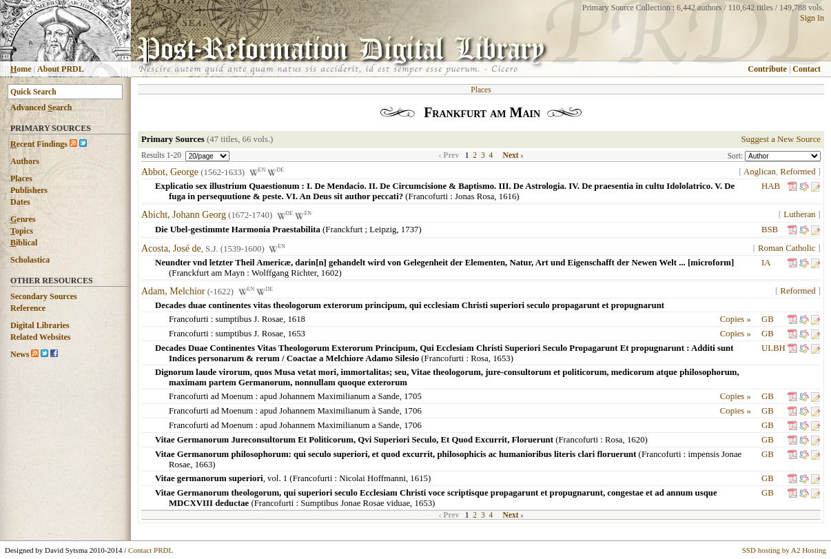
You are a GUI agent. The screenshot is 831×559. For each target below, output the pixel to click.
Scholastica (30, 260)
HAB (770, 186)
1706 (413, 411)
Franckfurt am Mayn (208, 273)
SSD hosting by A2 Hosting (784, 550)
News (19, 354)
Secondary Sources (43, 296)
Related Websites (40, 337)
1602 (330, 273)
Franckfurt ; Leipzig (360, 229)
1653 (296, 333)
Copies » (735, 319)
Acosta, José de (171, 248)
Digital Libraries (40, 325)
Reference (27, 308)
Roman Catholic (787, 248)
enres (22, 219)
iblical (23, 242)
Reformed (797, 171)
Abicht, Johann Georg (183, 215)
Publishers (29, 190)
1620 (636, 440)
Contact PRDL (150, 550)
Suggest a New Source (781, 139)
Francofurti (429, 196)
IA (765, 262)
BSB (769, 229)
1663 (204, 464)
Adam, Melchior (173, 291)
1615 (419, 478)
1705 (413, 396)
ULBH (773, 348)
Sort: (736, 156)
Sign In (812, 18)
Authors (24, 161)
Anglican (759, 171)
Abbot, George (169, 172)
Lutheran (799, 214)
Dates (20, 202)
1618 (296, 319)
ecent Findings (39, 144)
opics (21, 231)
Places (21, 178)
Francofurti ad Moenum (211, 396)
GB (767, 319)
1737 (410, 229)
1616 (508, 196)
